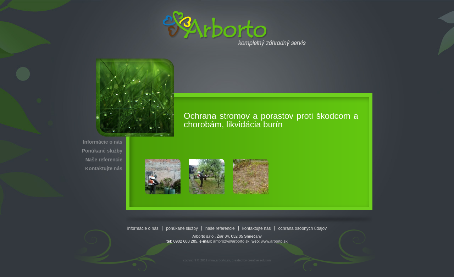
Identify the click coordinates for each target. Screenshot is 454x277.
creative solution (259, 260)
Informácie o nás (102, 142)
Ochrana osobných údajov (302, 228)
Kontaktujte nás (103, 168)
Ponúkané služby (102, 151)
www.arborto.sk (274, 241)
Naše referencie (103, 159)
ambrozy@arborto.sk (231, 241)
